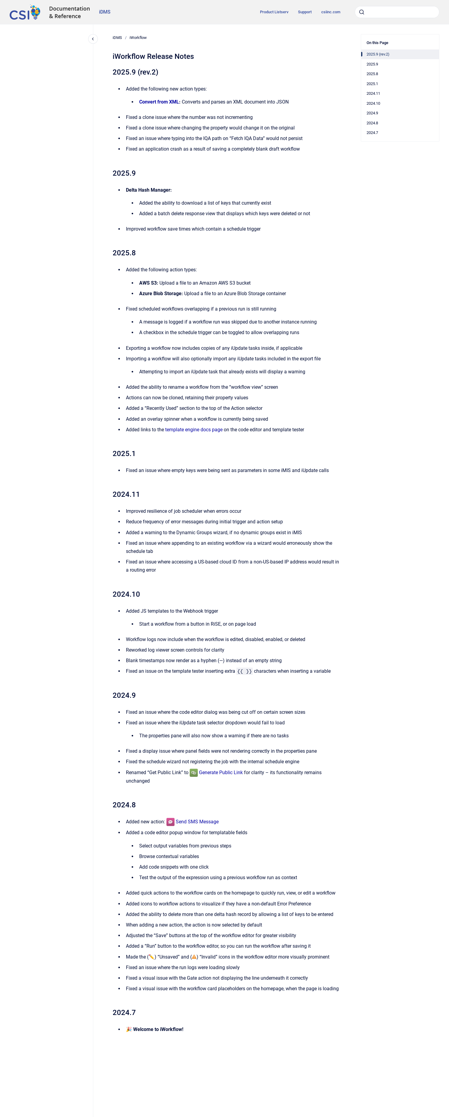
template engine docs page (194, 429)
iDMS (105, 12)
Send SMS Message (197, 822)
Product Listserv (274, 12)
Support (305, 12)
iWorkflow (138, 37)
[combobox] (397, 12)
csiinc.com (330, 12)
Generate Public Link (221, 772)
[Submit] (362, 12)
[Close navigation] (93, 39)
